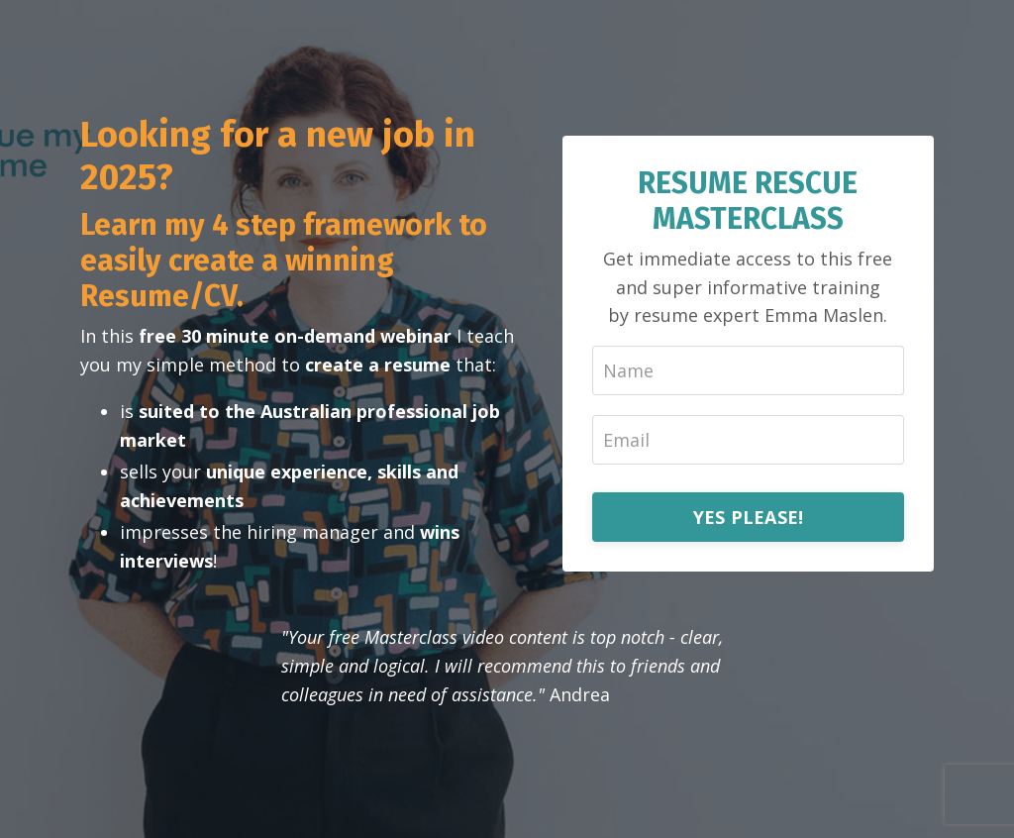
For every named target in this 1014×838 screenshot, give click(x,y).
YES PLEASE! (748, 517)
